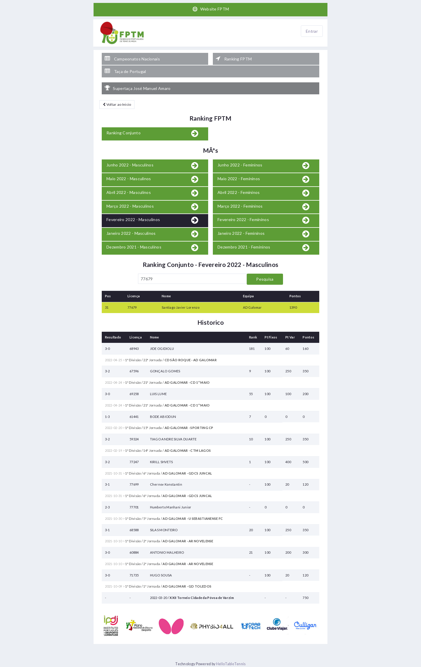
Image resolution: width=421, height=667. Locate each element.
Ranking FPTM (234, 59)
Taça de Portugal (125, 71)
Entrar (312, 31)
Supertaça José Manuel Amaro (137, 88)
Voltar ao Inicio (117, 104)
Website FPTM (210, 9)
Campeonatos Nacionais (132, 59)
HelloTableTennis (231, 664)
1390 (293, 307)
